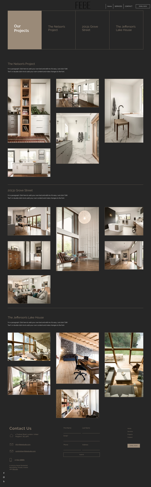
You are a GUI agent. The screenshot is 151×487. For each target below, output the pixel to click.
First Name (67, 428)
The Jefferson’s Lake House (125, 28)
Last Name (86, 428)
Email (66, 436)
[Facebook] (4, 473)
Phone (66, 445)
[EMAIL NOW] (143, 6)
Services (130, 431)
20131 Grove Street (90, 28)
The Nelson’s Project (56, 28)
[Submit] (81, 454)
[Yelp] (4, 481)
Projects (130, 434)
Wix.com (15, 469)
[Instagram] (4, 477)
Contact (130, 437)
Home (129, 428)
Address (85, 445)
